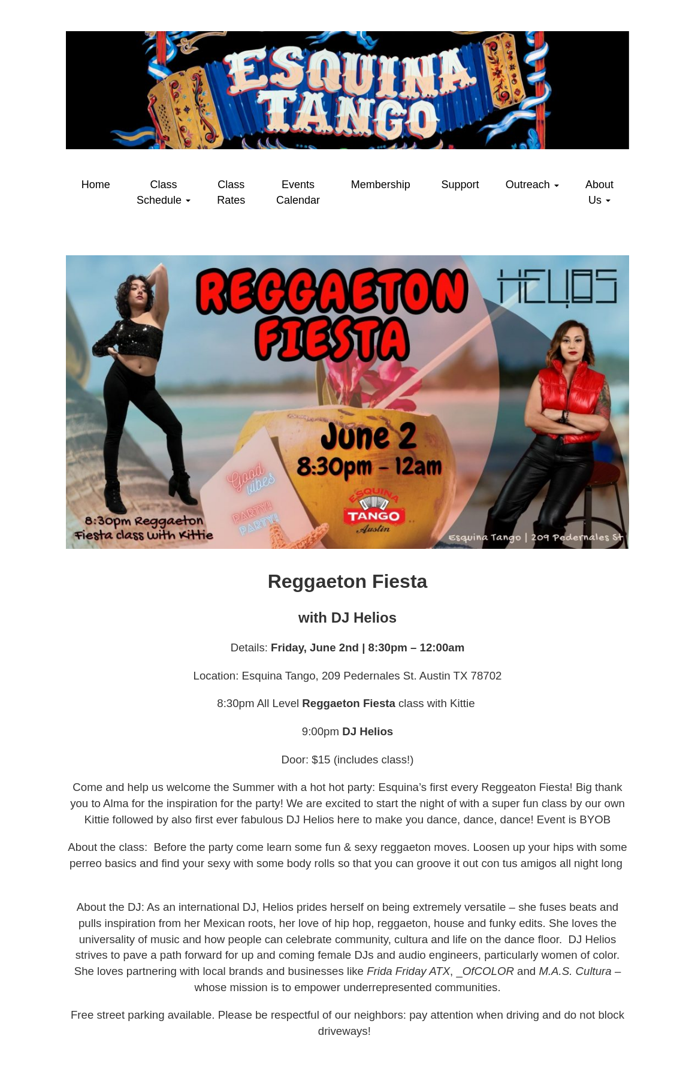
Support (460, 185)
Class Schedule (164, 192)
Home (95, 185)
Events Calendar (298, 192)
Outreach (532, 185)
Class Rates (231, 192)
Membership (380, 185)
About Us (599, 192)
